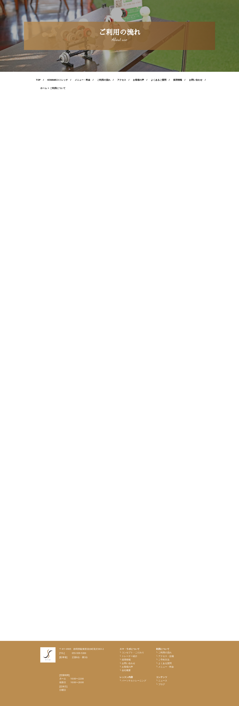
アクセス (121, 79)
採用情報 (177, 79)
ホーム (43, 88)
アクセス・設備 (166, 656)
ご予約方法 (163, 659)
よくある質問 (165, 663)
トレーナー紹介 (129, 656)
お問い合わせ (195, 79)
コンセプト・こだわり (133, 652)
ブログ (161, 684)
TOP (38, 79)
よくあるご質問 (158, 79)
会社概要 (126, 670)
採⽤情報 (126, 659)
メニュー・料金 (166, 666)
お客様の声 (138, 79)
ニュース (162, 680)
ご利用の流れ (103, 79)
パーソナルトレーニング (134, 680)
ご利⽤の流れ (165, 652)
